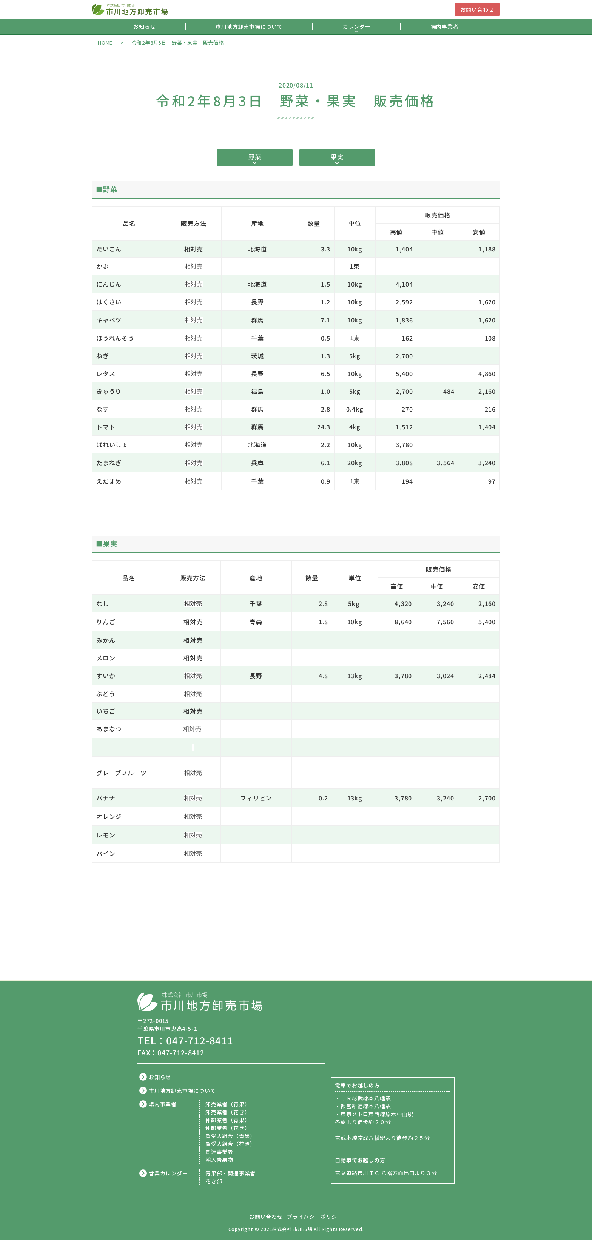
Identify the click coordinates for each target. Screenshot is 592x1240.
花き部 (213, 1181)
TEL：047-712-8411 (185, 1040)
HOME (105, 42)
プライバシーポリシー (315, 1217)
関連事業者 (219, 1151)
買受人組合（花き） (230, 1143)
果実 (337, 156)
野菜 (254, 156)
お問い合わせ (477, 9)
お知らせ (144, 26)
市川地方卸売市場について (249, 26)
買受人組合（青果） (230, 1136)
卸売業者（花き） (227, 1112)
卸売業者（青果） (227, 1104)
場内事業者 (445, 26)
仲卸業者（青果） (227, 1120)
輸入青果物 (219, 1159)
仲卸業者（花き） (227, 1128)
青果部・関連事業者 (230, 1173)
